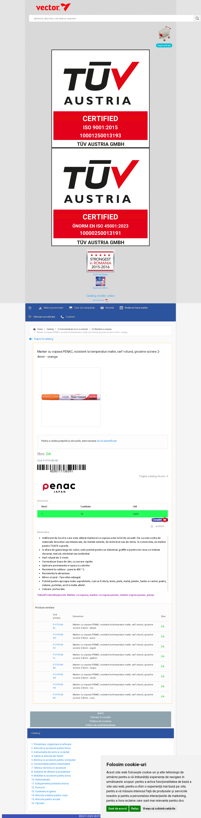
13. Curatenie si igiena (43, 791)
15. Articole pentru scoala (45, 799)
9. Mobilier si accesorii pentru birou (51, 775)
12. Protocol (38, 787)
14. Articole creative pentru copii (49, 795)
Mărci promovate (51, 307)
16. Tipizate (37, 803)
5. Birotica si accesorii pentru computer (53, 759)
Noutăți (107, 307)
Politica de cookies (100, 721)
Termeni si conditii (100, 717)
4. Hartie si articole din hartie (47, 756)
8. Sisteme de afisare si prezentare (50, 771)
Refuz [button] (135, 808)
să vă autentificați (107, 440)
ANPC (100, 713)
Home (38, 329)
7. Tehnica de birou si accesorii (48, 767)
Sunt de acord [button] (117, 808)
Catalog (50, 329)
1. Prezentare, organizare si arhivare (51, 744)
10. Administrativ (40, 779)
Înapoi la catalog (41, 338)
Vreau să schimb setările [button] (159, 808)
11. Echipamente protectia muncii (50, 783)
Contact (68, 316)
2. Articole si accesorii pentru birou (51, 748)
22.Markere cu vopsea (101, 329)
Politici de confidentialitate (100, 725)
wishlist (157, 526)
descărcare (100, 300)
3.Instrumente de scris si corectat (72, 329)
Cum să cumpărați (82, 307)
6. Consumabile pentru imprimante (50, 763)
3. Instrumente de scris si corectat (50, 752)
